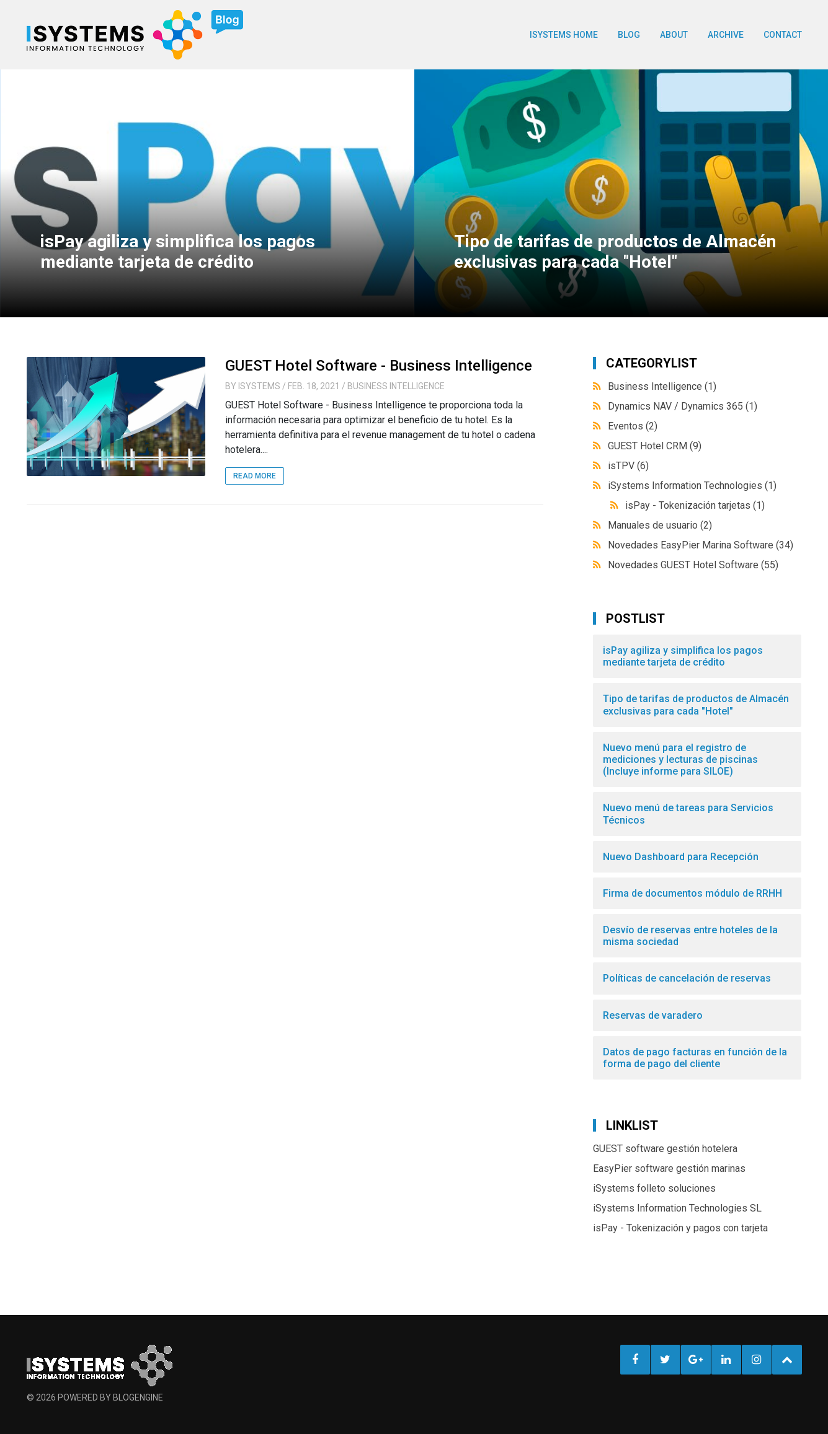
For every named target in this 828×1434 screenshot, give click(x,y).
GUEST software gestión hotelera (665, 1149)
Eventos (632, 426)
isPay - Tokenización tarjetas (695, 505)
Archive (726, 35)
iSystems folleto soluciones (654, 1188)
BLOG (629, 35)
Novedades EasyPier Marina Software (700, 545)
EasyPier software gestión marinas (669, 1168)
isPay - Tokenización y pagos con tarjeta (680, 1228)
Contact (782, 35)
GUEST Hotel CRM (654, 446)
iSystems (259, 386)
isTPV (628, 466)
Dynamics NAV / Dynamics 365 (682, 406)
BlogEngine (138, 1397)
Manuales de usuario (660, 525)
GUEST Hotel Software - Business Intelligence (378, 365)
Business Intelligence (396, 386)
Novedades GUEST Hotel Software (693, 565)
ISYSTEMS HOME (564, 35)
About (674, 35)
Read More (254, 476)
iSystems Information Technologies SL (677, 1208)
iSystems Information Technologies (692, 485)
